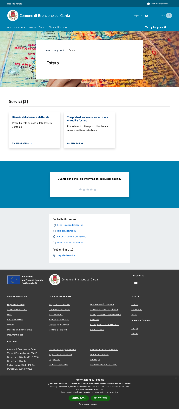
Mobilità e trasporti (58, 329)
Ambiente (94, 319)
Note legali (95, 359)
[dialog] (89, 392)
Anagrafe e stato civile (59, 304)
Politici (10, 324)
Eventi (134, 333)
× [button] (176, 379)
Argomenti (59, 50)
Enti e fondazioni (15, 319)
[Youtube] (143, 15)
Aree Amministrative (17, 309)
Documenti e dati (15, 334)
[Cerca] (168, 15)
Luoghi (134, 328)
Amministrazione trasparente (104, 349)
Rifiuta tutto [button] (100, 398)
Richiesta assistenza (58, 364)
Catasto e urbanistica (59, 324)
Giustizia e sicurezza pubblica (104, 309)
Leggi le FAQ (54, 359)
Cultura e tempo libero (59, 309)
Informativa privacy (99, 354)
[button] (89, 404)
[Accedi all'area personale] (157, 3)
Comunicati (136, 309)
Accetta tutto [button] (79, 398)
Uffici (9, 314)
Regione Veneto (14, 3)
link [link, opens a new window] (116, 392)
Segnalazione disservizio (60, 354)
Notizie (134, 304)
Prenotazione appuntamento (62, 349)
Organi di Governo (15, 304)
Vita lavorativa (56, 314)
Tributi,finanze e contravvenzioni (105, 314)
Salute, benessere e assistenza (104, 324)
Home (47, 50)
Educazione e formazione (102, 304)
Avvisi (134, 314)
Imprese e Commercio (59, 319)
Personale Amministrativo (19, 329)
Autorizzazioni (97, 329)
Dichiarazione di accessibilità (103, 364)
